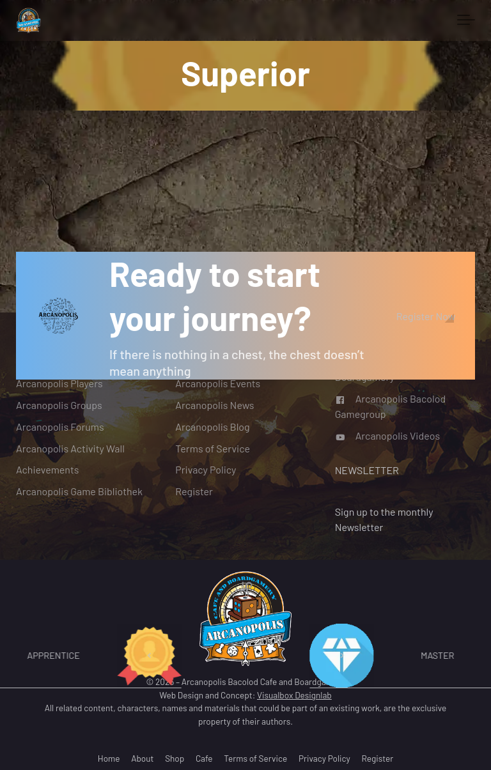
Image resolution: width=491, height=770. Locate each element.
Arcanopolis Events (217, 383)
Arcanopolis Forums (60, 426)
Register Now (425, 316)
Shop (174, 758)
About (142, 758)
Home (109, 758)
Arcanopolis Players (59, 383)
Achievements (47, 469)
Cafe (204, 758)
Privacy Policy (205, 469)
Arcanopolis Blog (212, 426)
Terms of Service (212, 448)
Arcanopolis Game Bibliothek (79, 491)
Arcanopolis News (214, 404)
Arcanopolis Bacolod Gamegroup (390, 406)
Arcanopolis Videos (387, 435)
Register (194, 491)
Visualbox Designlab (294, 694)
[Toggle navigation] (466, 20)
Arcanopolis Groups (59, 404)
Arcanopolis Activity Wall (70, 448)
